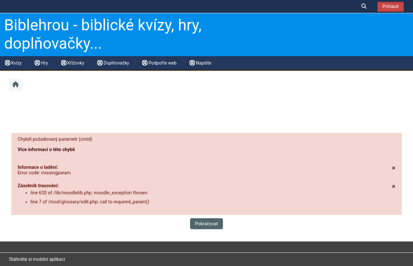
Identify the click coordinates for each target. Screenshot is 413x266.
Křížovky (72, 63)
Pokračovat (206, 223)
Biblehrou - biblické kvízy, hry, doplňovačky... (103, 34)
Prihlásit (390, 6)
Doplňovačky (113, 63)
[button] (364, 6)
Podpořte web (159, 63)
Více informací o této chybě (46, 149)
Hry (41, 63)
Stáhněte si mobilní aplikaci (37, 259)
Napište (200, 63)
